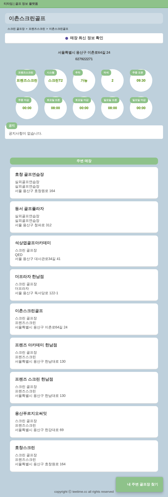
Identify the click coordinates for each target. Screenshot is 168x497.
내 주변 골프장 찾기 (142, 484)
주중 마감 (23, 100)
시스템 (50, 72)
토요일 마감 (81, 100)
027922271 (84, 59)
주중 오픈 (137, 72)
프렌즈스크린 (25, 72)
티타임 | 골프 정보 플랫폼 (21, 3)
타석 (106, 72)
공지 (12, 125)
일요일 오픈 (110, 100)
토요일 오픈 (53, 100)
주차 (77, 72)
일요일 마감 (139, 100)
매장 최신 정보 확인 (86, 38)
